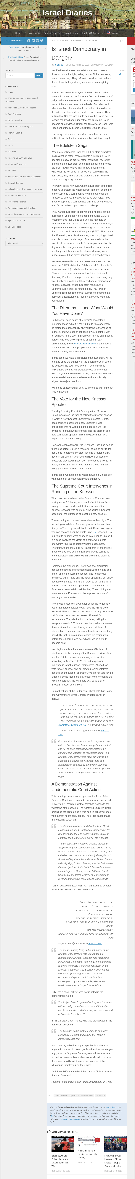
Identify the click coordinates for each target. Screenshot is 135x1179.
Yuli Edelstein (100, 1099)
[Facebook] (28, 40)
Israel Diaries (67, 12)
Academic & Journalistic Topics (22, 108)
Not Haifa (12, 170)
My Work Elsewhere (17, 164)
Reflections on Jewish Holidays (22, 208)
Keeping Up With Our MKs (20, 158)
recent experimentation (85, 343)
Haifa (10, 145)
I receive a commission (70, 1123)
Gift (52, 1120)
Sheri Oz (58, 65)
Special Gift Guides (16, 220)
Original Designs (15, 183)
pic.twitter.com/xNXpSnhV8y (98, 728)
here (95, 532)
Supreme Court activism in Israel (81, 1099)
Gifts (10, 139)
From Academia (32, 33)
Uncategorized (14, 227)
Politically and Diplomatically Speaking (77, 41)
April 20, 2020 (95, 947)
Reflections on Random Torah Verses (24, 214)
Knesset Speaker (60, 1099)
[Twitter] (41, 40)
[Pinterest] (37, 40)
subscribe (110, 1111)
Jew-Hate (12, 151)
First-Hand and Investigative (20, 126)
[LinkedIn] (33, 40)
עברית (10, 92)
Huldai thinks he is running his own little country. (87, 1158)
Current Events (51, 33)
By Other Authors (15, 120)
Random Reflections (91, 33)
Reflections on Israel (17, 202)
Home (18, 33)
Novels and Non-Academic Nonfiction (24, 176)
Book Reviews (71, 33)
